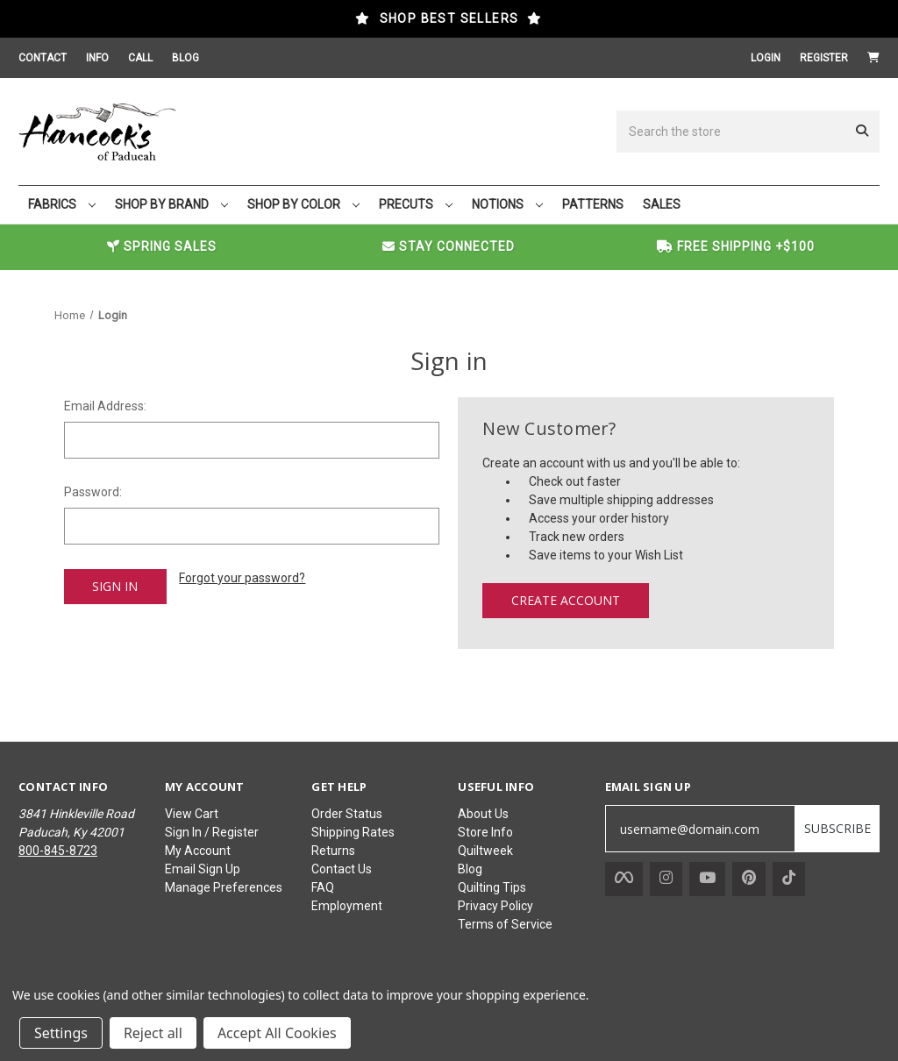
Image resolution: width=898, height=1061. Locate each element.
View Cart (191, 814)
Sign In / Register (212, 832)
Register (824, 58)
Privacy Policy (495, 906)
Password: (93, 492)
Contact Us (341, 869)
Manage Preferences (223, 887)
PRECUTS (416, 204)
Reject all (153, 1033)
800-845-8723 (57, 851)
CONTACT (42, 58)
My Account (198, 851)
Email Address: (105, 406)
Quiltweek (485, 851)
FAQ (322, 887)
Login (765, 58)
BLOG (185, 58)
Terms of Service (505, 924)
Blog (470, 869)
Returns (333, 851)
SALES (662, 204)
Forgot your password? (242, 578)
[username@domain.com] (700, 828)
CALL (140, 58)
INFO (97, 58)
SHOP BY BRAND (171, 204)
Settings (61, 1033)
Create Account (565, 600)
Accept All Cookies (277, 1033)
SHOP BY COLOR (303, 204)
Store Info (485, 832)
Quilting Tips (492, 887)
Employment (346, 906)
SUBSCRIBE (837, 828)
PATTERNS (593, 204)
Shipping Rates (353, 832)
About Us (483, 814)
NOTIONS (507, 204)
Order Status (346, 814)
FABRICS (62, 204)
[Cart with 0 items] (873, 58)
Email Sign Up (202, 869)
